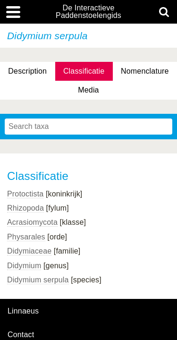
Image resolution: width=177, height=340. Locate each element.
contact (21, 335)
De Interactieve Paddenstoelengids (88, 11)
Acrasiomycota (32, 222)
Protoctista (25, 194)
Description (27, 71)
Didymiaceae (29, 251)
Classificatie (83, 71)
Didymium (24, 266)
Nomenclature (145, 71)
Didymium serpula (38, 280)
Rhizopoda (25, 208)
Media (88, 90)
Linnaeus (23, 311)
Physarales (26, 237)
